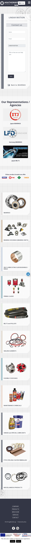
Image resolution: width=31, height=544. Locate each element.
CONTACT (15, 518)
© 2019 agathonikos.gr (10, 522)
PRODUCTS (15, 509)
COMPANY (15, 506)
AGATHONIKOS (11, 3)
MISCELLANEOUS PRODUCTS (13, 493)
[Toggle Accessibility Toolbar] (28, 274)
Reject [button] (18, 541)
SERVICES (15, 515)
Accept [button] (12, 541)
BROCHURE (15, 512)
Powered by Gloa (22, 522)
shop (21, 3)
